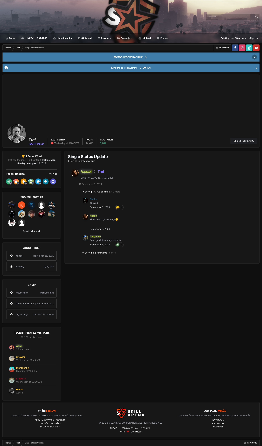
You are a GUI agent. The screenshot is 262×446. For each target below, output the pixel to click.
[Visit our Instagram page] (242, 47)
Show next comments (99, 253)
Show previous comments (101, 191)
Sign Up (253, 38)
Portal (12, 38)
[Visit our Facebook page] (235, 47)
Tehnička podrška (50, 423)
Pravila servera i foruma (50, 420)
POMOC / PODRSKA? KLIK (128, 57)
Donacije (125, 38)
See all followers (31, 231)
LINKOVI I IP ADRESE (36, 38)
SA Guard (86, 38)
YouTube (218, 426)
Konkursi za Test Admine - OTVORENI (131, 67)
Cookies (145, 428)
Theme (114, 428)
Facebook (218, 423)
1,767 (103, 143)
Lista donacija (64, 38)
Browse (105, 38)
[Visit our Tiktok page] (249, 47)
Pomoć (164, 38)
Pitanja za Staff (50, 426)
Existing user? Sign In (233, 38)
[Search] (219, 17)
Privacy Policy (130, 428)
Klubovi (146, 38)
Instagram (218, 420)
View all (53, 173)
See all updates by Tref (81, 161)
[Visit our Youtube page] (256, 47)
